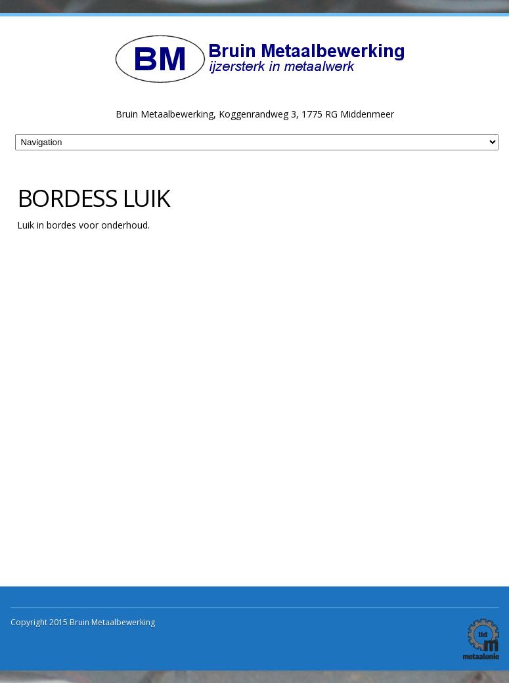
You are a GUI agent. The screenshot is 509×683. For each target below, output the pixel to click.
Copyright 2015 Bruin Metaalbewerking (83, 622)
